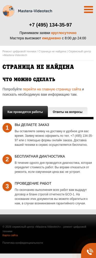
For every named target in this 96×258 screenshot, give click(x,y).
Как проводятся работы (25, 112)
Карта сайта (10, 235)
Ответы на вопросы (68, 112)
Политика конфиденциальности (22, 242)
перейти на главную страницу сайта (52, 89)
